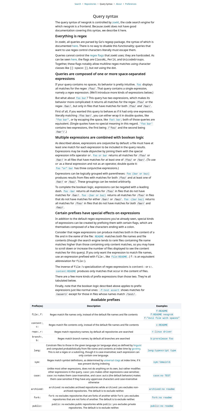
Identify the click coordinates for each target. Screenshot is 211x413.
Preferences (130, 4)
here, (74, 59)
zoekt (115, 22)
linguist (137, 345)
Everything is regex (71, 36)
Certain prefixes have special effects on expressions (97, 213)
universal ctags (112, 360)
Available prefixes (105, 299)
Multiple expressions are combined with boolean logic (99, 137)
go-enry (136, 348)
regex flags (97, 55)
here (75, 46)
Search (78, 4)
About (119, 4)
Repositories (90, 4)
